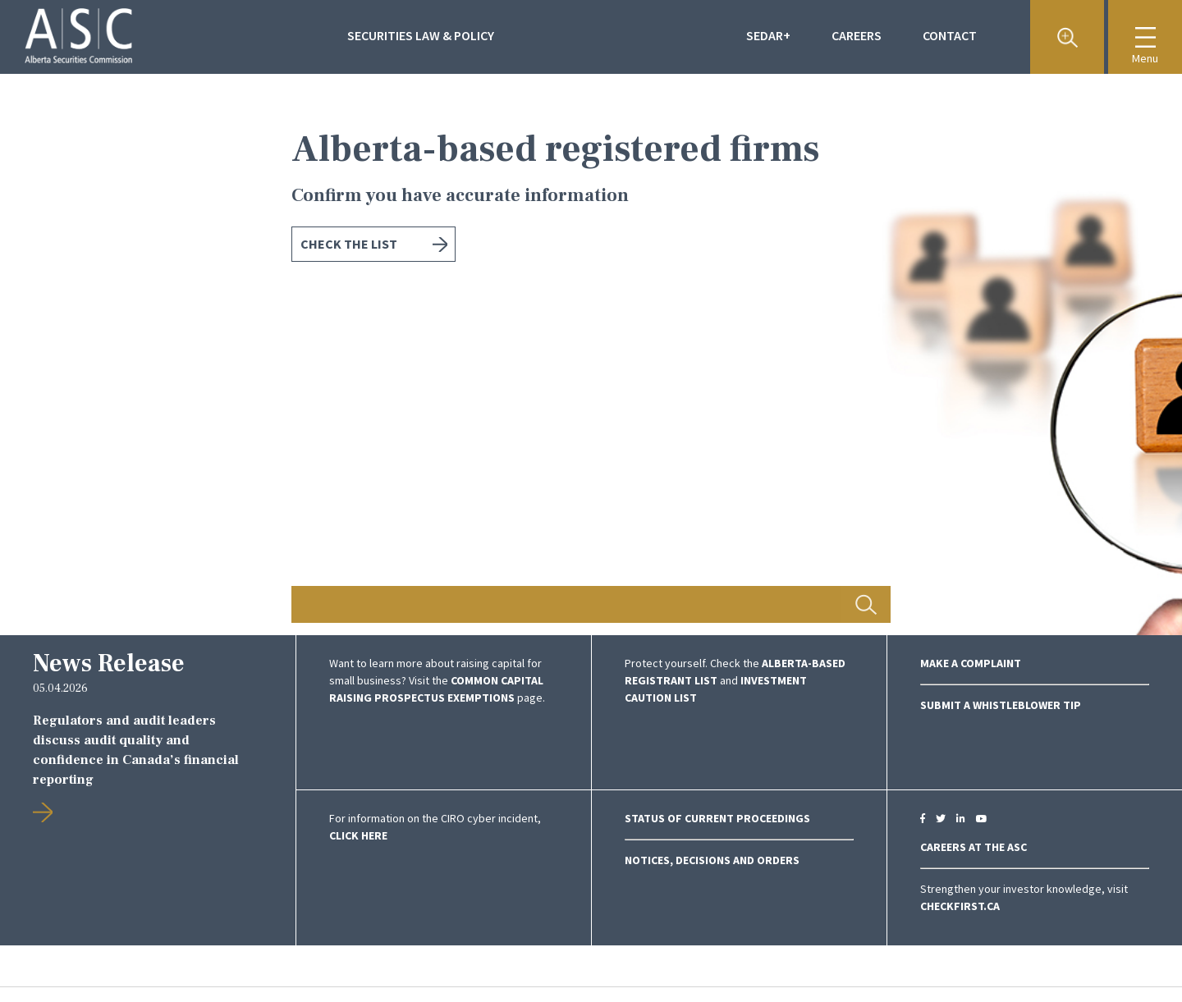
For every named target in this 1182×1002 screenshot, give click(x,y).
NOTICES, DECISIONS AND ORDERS (712, 860)
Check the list (348, 244)
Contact (950, 35)
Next (1092, 354)
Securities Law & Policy (420, 35)
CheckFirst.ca (960, 906)
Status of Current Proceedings (717, 818)
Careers (857, 35)
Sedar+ (768, 35)
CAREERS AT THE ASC (973, 847)
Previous (90, 354)
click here (358, 835)
